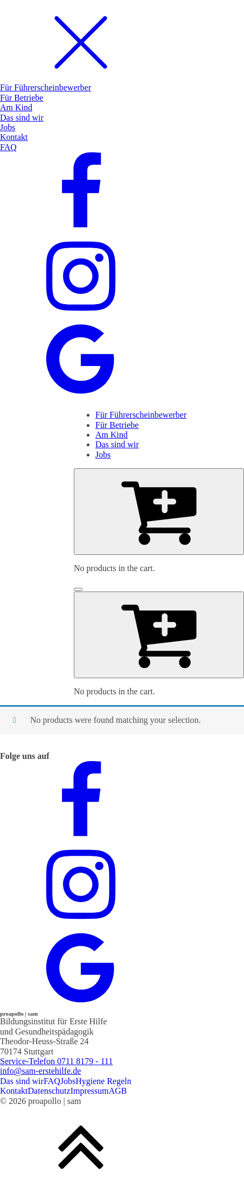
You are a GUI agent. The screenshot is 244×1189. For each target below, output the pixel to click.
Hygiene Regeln (103, 1081)
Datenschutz (49, 1090)
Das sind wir (22, 1081)
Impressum (90, 1090)
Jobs (67, 1081)
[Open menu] (78, 589)
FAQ (52, 1081)
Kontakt (14, 1090)
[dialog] (122, 201)
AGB (118, 1090)
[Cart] (159, 511)
